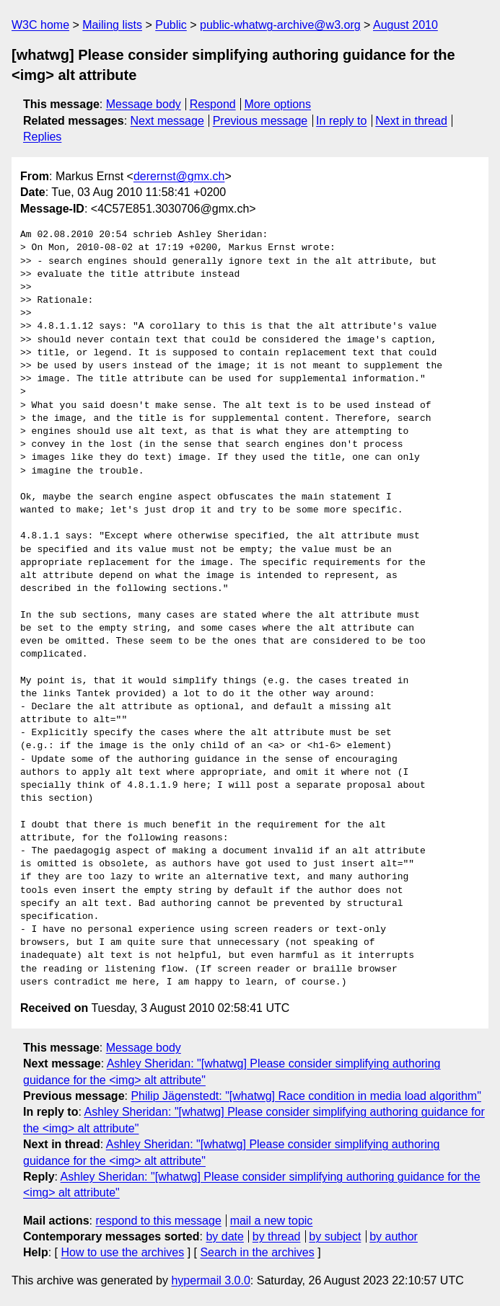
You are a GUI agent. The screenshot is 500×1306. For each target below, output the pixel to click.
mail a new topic (271, 1220)
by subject (335, 1236)
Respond (213, 104)
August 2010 (405, 25)
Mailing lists (112, 25)
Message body (143, 104)
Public (171, 25)
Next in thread (411, 121)
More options (278, 104)
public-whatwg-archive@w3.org (280, 25)
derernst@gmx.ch (179, 176)
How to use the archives (122, 1252)
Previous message (260, 121)
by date (224, 1236)
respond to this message (158, 1220)
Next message (167, 121)
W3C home (40, 25)
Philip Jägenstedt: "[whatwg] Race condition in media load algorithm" (306, 1096)
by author (393, 1236)
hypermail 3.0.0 (210, 1280)
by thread (277, 1236)
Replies (42, 136)
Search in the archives (257, 1252)
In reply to (341, 121)
